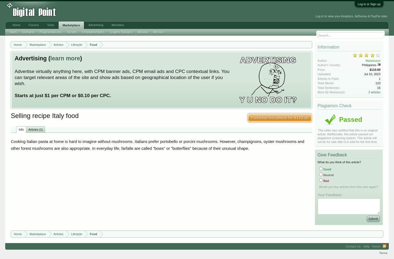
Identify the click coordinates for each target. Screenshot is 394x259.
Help (366, 246)
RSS (384, 246)
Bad (324, 180)
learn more (65, 58)
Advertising (95, 25)
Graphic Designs (121, 32)
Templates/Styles (93, 32)
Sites (13, 32)
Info (21, 129)
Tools (50, 25)
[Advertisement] (124, 11)
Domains (28, 32)
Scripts (71, 32)
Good (325, 169)
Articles (158, 32)
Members (118, 25)
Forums (34, 25)
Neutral (326, 175)
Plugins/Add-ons (51, 32)
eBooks (143, 32)
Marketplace (71, 25)
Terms (383, 253)
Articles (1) (35, 129)
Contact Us (353, 246)
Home (16, 25)
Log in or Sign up (369, 4)
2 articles (375, 92)
